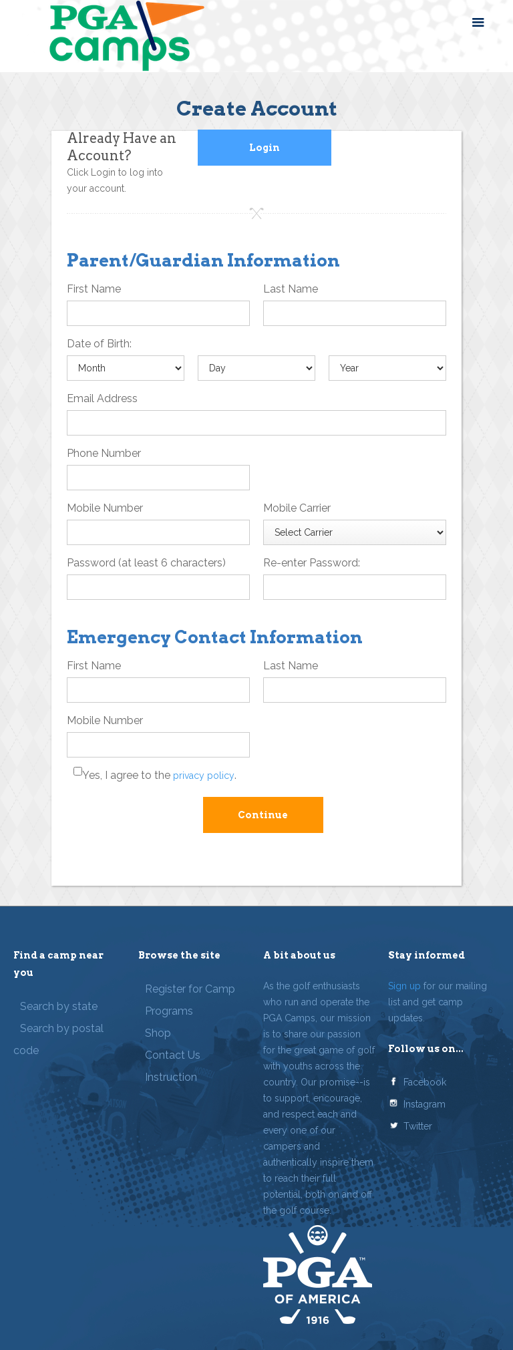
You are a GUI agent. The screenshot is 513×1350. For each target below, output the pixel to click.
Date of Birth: (99, 343)
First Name (94, 289)
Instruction (171, 1077)
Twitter (417, 1126)
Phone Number (104, 453)
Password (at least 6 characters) (146, 562)
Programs (169, 1011)
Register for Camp (190, 989)
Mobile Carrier (297, 508)
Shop (158, 1033)
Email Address (102, 398)
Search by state (59, 1006)
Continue (263, 815)
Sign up (404, 986)
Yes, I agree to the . (159, 775)
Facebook (424, 1082)
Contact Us (172, 1055)
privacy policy (203, 775)
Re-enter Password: (311, 562)
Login (264, 147)
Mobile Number (105, 508)
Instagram (424, 1104)
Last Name (290, 289)
